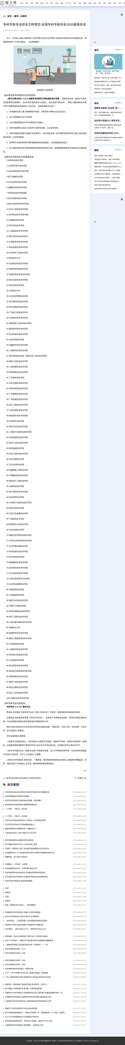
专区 (74, 3)
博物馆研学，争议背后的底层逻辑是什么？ (108, 166)
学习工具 (68, 3)
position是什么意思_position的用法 (105, 188)
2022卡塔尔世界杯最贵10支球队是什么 (107, 181)
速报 (84, 3)
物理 (109, 3)
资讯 (26, 3)
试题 (89, 3)
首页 (21, 3)
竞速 (56, 3)
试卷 (79, 3)
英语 (114, 3)
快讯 (31, 3)
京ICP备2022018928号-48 (66, 1041)
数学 (16, 16)
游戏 (41, 3)
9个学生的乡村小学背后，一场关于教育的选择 (109, 177)
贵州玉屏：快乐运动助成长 (103, 89)
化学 (119, 3)
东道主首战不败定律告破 (102, 185)
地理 (104, 3)
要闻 (36, 3)
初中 (51, 3)
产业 (46, 3)
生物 (94, 3)
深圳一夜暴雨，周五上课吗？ (103, 156)
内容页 (24, 16)
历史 (99, 3)
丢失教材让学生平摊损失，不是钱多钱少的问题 (109, 174)
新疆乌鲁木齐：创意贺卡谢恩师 (104, 92)
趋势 (61, 3)
